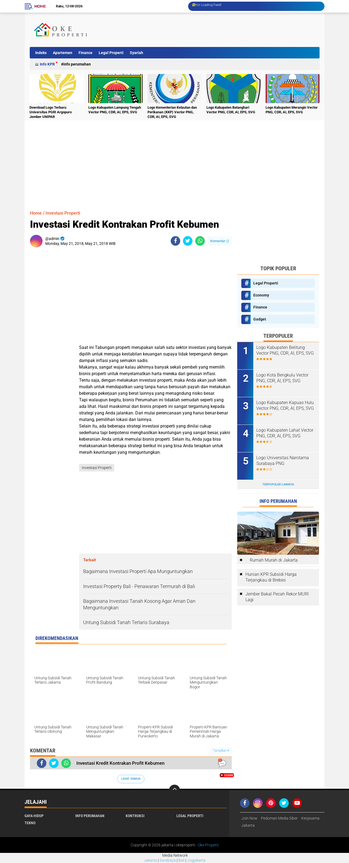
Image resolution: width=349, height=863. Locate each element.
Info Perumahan (77, 64)
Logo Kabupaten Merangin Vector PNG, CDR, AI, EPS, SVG (292, 109)
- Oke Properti (207, 845)
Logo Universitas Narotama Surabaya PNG (282, 460)
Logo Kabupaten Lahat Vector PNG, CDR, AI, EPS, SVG (284, 433)
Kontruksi (135, 816)
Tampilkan (221, 750)
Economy (261, 295)
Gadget (259, 319)
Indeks (41, 53)
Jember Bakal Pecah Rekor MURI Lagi (277, 596)
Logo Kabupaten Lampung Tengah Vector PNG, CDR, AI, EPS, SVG (114, 109)
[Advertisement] (219, 29)
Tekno (30, 823)
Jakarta (150, 860)
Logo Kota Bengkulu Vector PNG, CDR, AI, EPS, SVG (282, 377)
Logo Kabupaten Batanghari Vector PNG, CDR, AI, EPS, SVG (230, 109)
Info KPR (47, 64)
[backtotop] (174, 790)
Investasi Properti (63, 213)
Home (40, 6)
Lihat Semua (130, 779)
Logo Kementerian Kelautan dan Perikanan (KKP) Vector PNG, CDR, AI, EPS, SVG (172, 112)
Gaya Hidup (34, 816)
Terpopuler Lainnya (278, 484)
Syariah (136, 53)
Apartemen (62, 53)
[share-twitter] (187, 241)
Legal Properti (111, 53)
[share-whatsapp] (200, 241)
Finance (85, 53)
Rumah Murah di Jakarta (274, 560)
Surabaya (168, 860)
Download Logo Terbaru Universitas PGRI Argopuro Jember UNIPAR (50, 112)
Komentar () (219, 241)
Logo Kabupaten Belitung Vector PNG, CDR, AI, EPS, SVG (285, 350)
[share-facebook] (175, 241)
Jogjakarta (196, 860)
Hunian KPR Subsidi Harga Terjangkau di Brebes (271, 577)
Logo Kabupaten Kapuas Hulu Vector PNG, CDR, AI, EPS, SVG (285, 405)
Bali (181, 860)
